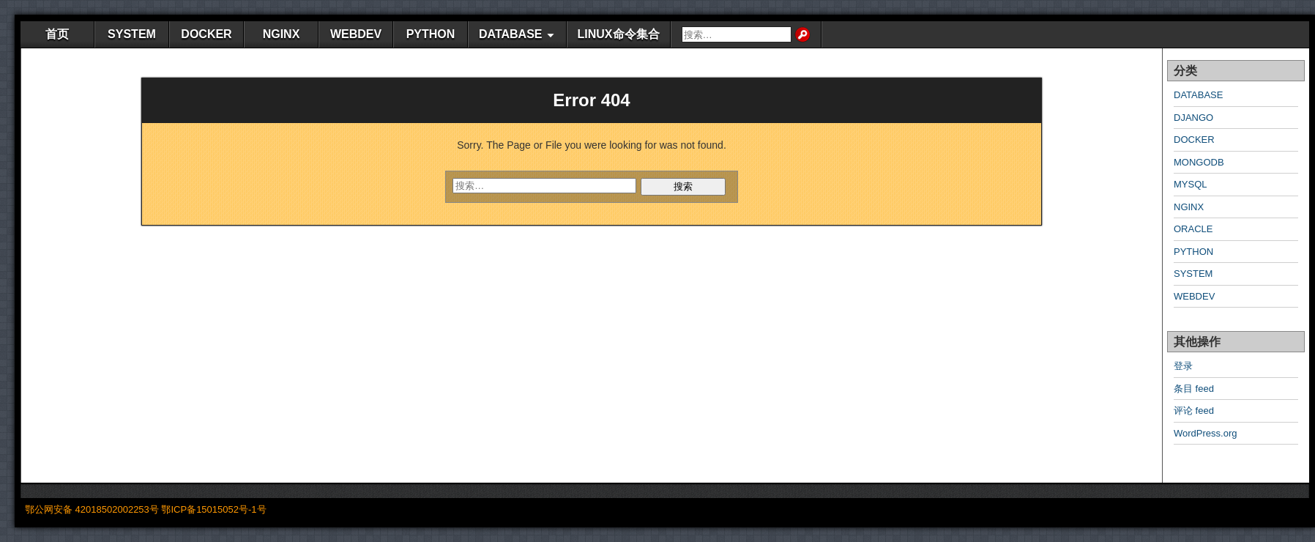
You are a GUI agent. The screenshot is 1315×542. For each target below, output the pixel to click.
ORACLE (1193, 228)
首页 (57, 34)
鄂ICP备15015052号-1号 (213, 509)
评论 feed (1194, 410)
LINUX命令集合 (619, 34)
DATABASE (511, 34)
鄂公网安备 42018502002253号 (92, 509)
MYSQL (1190, 184)
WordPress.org (1205, 433)
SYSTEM (132, 34)
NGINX (281, 34)
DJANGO (1193, 117)
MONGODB (1199, 162)
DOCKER (206, 34)
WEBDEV (355, 34)
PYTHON (430, 34)
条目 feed (1194, 388)
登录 (1183, 365)
